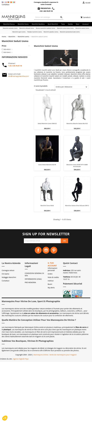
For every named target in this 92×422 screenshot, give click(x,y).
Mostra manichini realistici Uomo (45, 28)
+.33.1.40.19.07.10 (15, 66)
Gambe (70, 24)
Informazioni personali (52, 269)
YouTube (46, 250)
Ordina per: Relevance (64, 87)
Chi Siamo (5, 274)
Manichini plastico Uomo (51, 32)
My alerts (51, 287)
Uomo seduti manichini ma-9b (47, 164)
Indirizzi (51, 281)
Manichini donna (9, 24)
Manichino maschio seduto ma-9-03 (77, 123)
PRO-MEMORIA (30, 282)
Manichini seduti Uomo (82, 28)
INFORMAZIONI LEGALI (33, 279)
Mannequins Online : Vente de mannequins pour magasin (55, 355)
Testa (63, 24)
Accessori (85, 24)
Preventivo (44, 8)
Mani (77, 24)
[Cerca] (48, 17)
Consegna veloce (8, 270)
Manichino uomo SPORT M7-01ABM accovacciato (77, 165)
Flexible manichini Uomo (34, 32)
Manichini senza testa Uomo (65, 28)
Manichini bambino (38, 24)
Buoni (50, 284)
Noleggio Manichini (9, 277)
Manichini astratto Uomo (10, 28)
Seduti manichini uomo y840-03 (47, 123)
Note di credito (53, 277)
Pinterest (53, 250)
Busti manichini (53, 24)
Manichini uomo (23, 24)
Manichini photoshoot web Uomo (70, 32)
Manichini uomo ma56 (47, 205)
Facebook (38, 250)
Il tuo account (52, 264)
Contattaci (5, 4)
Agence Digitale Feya (20, 359)
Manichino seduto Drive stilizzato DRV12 (77, 205)
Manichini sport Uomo (18, 32)
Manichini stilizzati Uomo (26, 28)
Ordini (50, 274)
